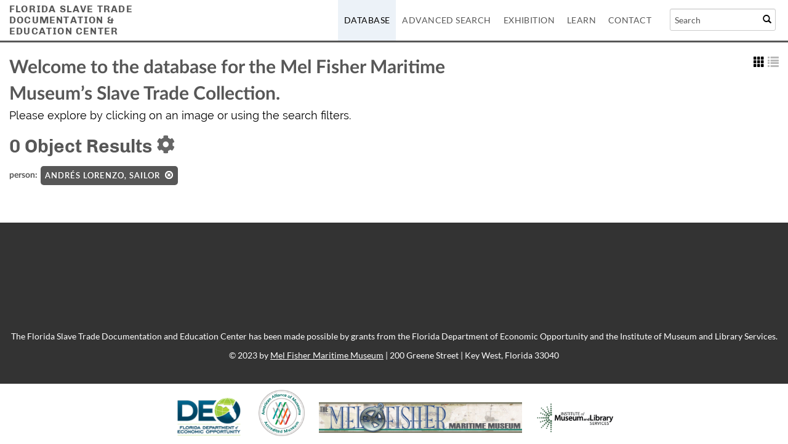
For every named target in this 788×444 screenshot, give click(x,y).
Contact (629, 20)
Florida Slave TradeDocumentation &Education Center (71, 20)
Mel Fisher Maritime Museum (327, 355)
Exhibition (529, 20)
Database (367, 20)
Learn (581, 20)
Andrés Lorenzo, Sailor (109, 175)
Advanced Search (446, 20)
